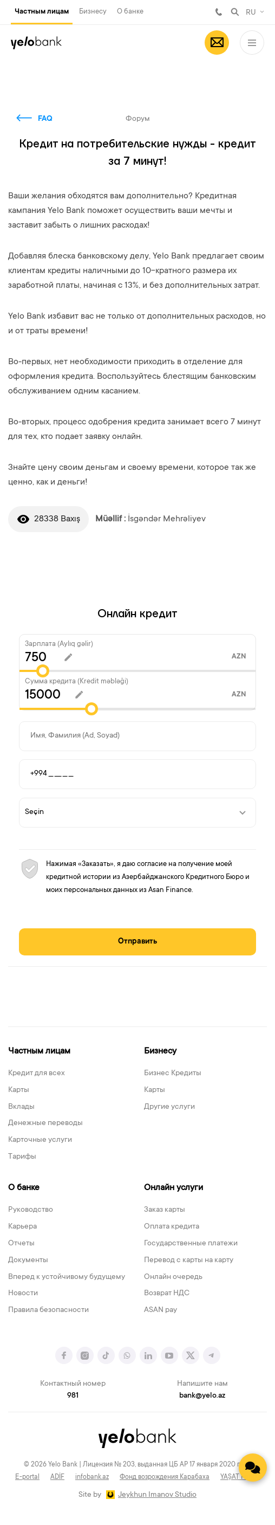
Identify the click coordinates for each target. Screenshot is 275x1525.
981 (218, 12)
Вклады (21, 1107)
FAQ (45, 119)
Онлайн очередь (173, 1277)
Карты (18, 1090)
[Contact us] (253, 1467)
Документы (28, 1260)
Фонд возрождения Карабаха (164, 1477)
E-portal (27, 1477)
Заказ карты (164, 1210)
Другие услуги (169, 1107)
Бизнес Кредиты (172, 1073)
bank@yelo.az (202, 1396)
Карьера (22, 1227)
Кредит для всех (36, 1073)
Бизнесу (93, 12)
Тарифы (22, 1157)
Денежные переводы (45, 1123)
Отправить (137, 942)
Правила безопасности (48, 1310)
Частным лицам (42, 12)
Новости (23, 1293)
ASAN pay (160, 1310)
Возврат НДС (166, 1293)
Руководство (30, 1210)
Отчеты (21, 1243)
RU (251, 13)
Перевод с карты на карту (188, 1260)
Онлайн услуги (173, 1188)
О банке (130, 12)
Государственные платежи (191, 1243)
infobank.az (92, 1477)
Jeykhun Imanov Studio (157, 1495)
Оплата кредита (171, 1227)
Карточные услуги (40, 1140)
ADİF (57, 1477)
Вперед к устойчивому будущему (66, 1277)
